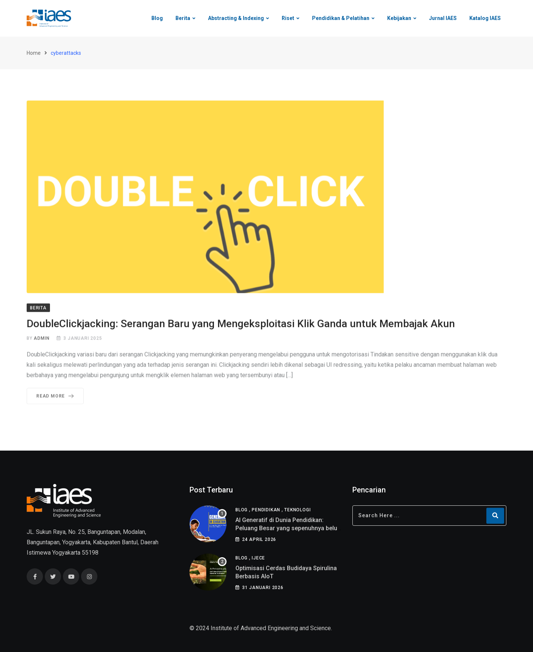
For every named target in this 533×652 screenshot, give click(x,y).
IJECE (258, 558)
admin (41, 339)
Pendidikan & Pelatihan (340, 18)
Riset (288, 18)
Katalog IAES (485, 18)
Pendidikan (266, 509)
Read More (56, 397)
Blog (157, 18)
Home (34, 53)
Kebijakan (399, 18)
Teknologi (297, 509)
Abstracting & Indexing (236, 18)
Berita (182, 18)
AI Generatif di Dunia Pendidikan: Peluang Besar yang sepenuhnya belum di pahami (288, 528)
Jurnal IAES (443, 18)
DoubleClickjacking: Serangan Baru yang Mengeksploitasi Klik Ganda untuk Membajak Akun (241, 325)
